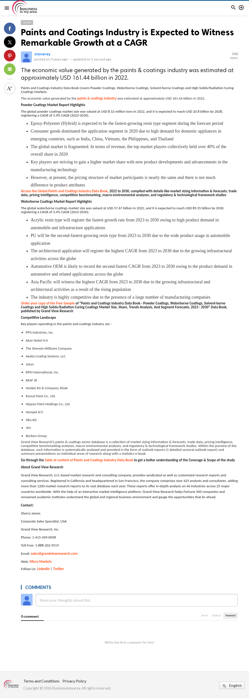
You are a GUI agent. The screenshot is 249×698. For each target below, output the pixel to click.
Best (205, 615)
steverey (42, 53)
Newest (230, 615)
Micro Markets (41, 561)
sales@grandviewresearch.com (54, 553)
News (27, 22)
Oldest (216, 615)
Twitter (58, 569)
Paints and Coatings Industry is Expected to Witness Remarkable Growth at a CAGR (127, 37)
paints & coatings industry (97, 98)
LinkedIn (43, 569)
